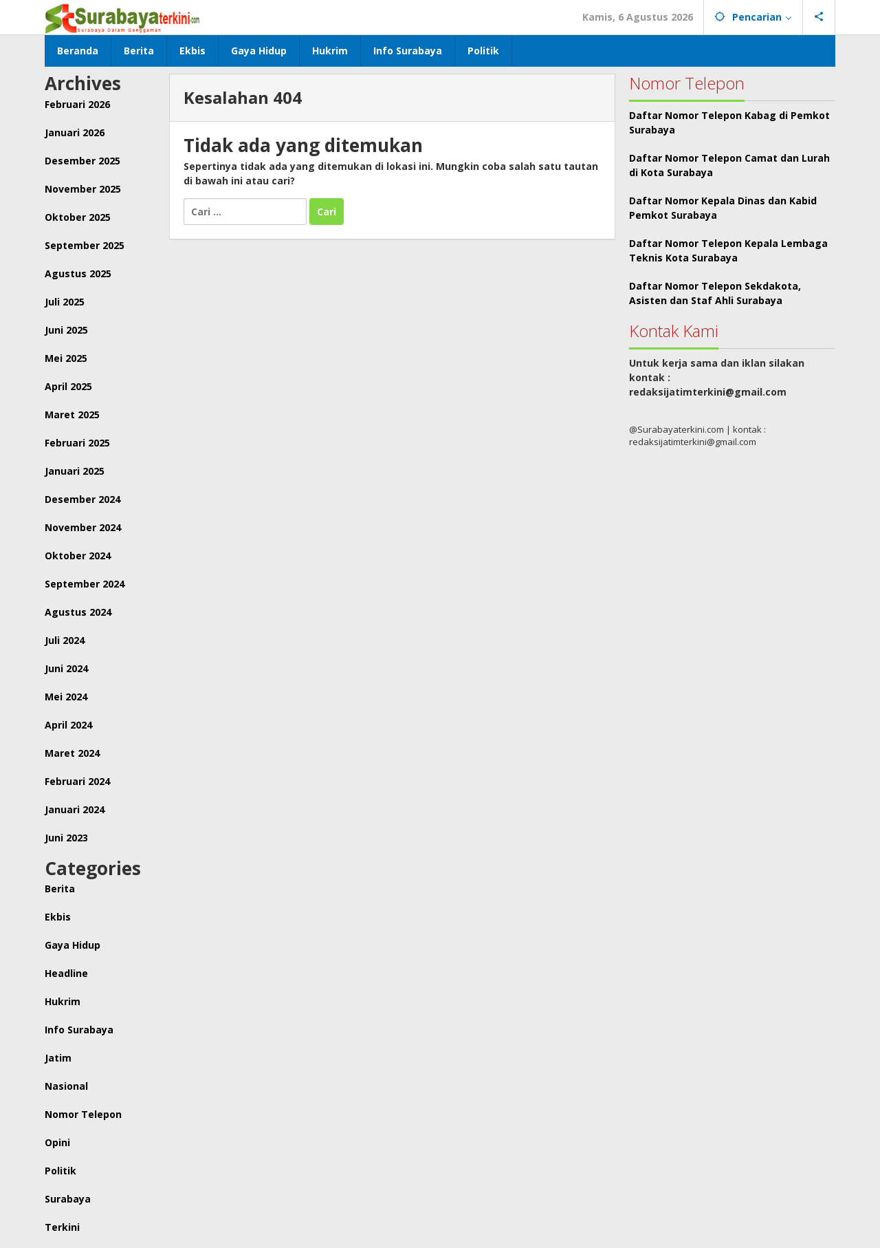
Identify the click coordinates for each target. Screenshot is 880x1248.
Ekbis (58, 916)
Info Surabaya (79, 1029)
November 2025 (83, 188)
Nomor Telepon (83, 1114)
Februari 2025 (77, 442)
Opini (57, 1142)
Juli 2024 (65, 640)
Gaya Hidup (72, 944)
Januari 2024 (74, 809)
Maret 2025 (72, 414)
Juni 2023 (66, 837)
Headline (66, 973)
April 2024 (68, 724)
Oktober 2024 (78, 555)
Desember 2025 (82, 160)
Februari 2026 (77, 104)
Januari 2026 (74, 132)
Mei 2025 (66, 358)
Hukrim (62, 1001)
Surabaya (68, 1198)
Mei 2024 (66, 696)
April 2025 (68, 386)
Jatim (58, 1057)
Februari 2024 (77, 781)
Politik (60, 1170)
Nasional (66, 1086)
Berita (60, 888)
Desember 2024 (82, 499)
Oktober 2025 (78, 217)
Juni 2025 (66, 329)
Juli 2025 (65, 301)
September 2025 (84, 245)
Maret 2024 (72, 753)
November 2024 (83, 527)
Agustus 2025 (78, 273)
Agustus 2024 (78, 611)
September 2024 (84, 583)
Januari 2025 (74, 470)
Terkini (62, 1227)
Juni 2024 (66, 668)
